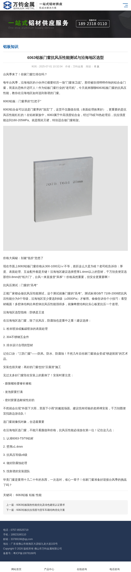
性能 (39, 495)
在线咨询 (82, 567)
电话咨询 (114, 567)
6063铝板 (22, 495)
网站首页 (16, 567)
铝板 (32, 495)
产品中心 (49, 567)
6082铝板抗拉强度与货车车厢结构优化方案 (40, 509)
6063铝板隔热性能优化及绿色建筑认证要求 (40, 504)
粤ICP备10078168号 (24, 553)
